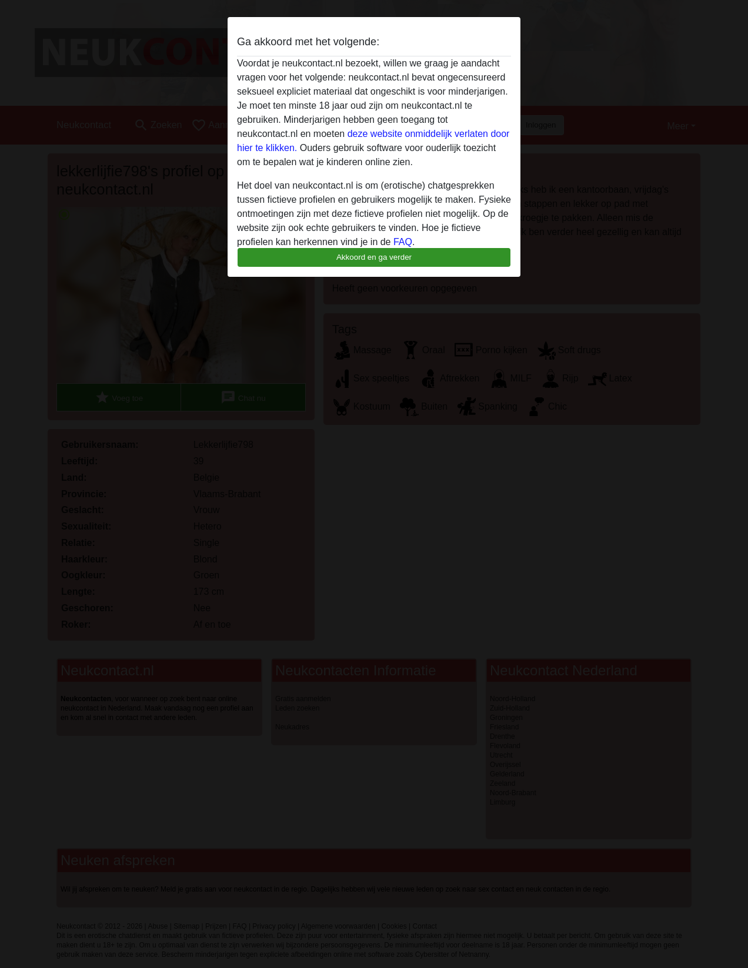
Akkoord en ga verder (374, 257)
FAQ (402, 242)
